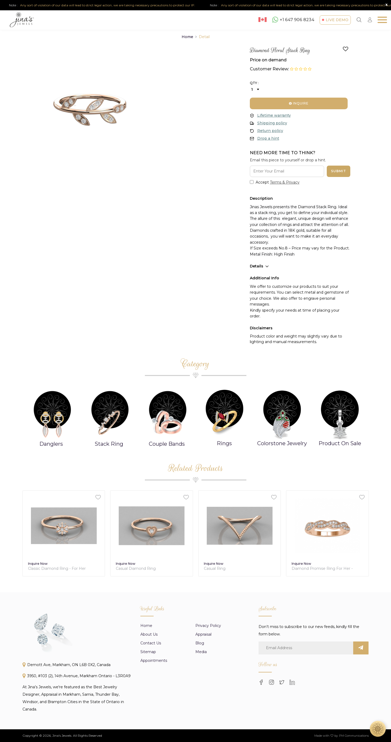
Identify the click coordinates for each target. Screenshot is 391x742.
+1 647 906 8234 (293, 19)
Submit (338, 171)
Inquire (299, 103)
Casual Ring (303, 568)
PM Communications (354, 736)
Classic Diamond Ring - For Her (145, 568)
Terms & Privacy (285, 182)
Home (187, 36)
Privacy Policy (208, 708)
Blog (199, 726)
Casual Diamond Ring (224, 568)
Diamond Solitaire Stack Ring (55, 568)
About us (149, 717)
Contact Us (150, 726)
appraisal (203, 717)
